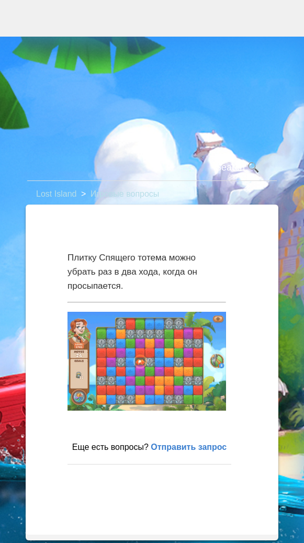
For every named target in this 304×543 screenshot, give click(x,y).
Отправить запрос (189, 447)
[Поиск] (152, 168)
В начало (90, 481)
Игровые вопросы (125, 193)
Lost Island (56, 193)
